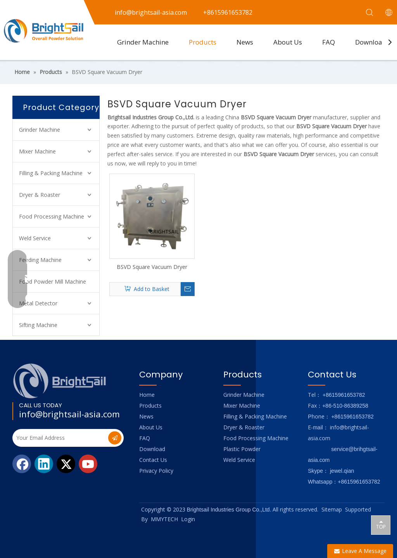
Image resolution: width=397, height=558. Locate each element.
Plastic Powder (242, 449)
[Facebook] (21, 464)
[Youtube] (88, 464)
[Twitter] (66, 464)
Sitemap (331, 509)
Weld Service (35, 238)
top (380, 524)
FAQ (328, 42)
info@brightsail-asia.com (69, 414)
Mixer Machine (37, 151)
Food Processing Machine (51, 216)
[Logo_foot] (59, 380)
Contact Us (153, 459)
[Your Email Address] (59, 438)
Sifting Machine (38, 325)
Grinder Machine (143, 42)
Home (147, 394)
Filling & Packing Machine (51, 173)
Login (188, 519)
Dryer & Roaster (39, 194)
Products (202, 42)
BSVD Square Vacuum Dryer (152, 266)
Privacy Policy (156, 470)
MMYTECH (164, 519)
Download (371, 42)
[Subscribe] (114, 437)
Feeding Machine (40, 260)
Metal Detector (38, 303)
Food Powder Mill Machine (52, 281)
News (244, 42)
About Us (287, 42)
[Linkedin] (44, 464)
